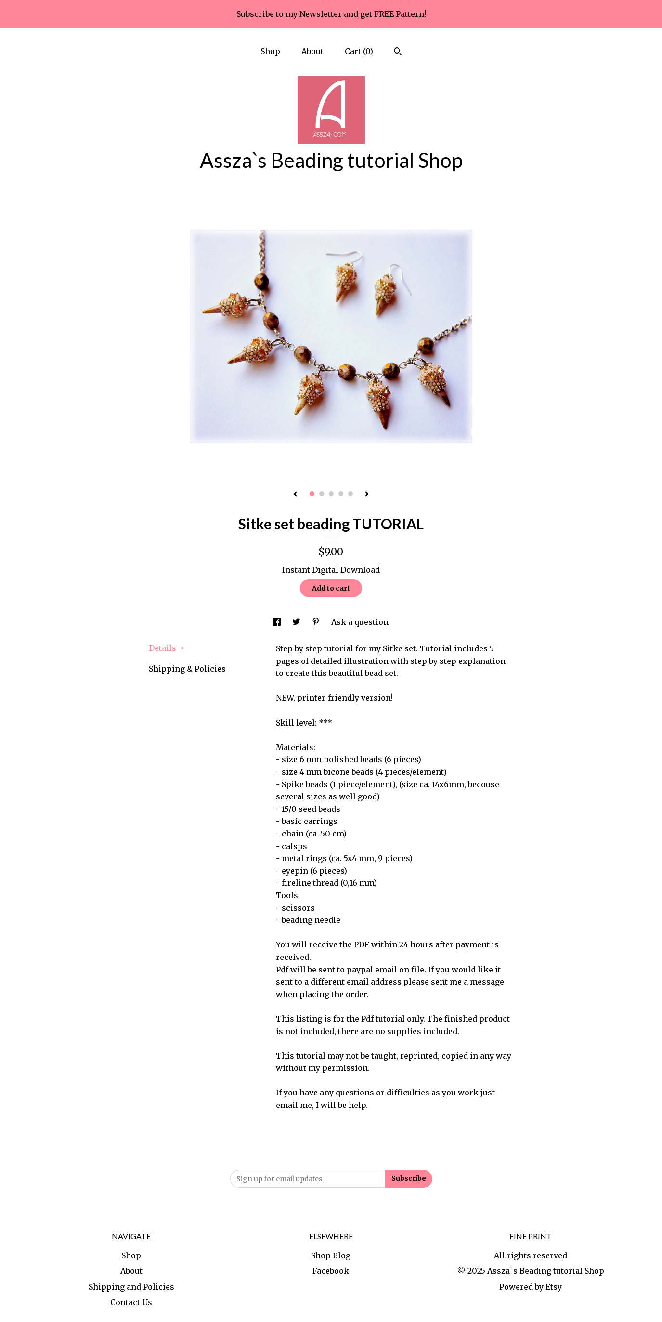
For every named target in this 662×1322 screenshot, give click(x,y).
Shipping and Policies (131, 1287)
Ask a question (360, 622)
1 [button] (312, 493)
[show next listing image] (366, 494)
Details (166, 648)
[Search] (398, 52)
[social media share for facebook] (278, 622)
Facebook (330, 1271)
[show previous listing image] (295, 494)
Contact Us (131, 1302)
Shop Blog (330, 1255)
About (312, 51)
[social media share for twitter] (297, 622)
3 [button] (331, 493)
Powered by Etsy (530, 1287)
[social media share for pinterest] (317, 622)
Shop (270, 51)
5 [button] (350, 493)
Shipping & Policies (187, 669)
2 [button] (321, 493)
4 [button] (340, 493)
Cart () (359, 51)
